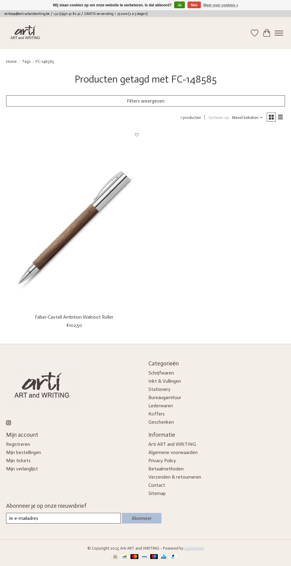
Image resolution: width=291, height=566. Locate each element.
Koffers (156, 414)
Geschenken (161, 422)
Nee (194, 5)
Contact (156, 485)
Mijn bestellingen (23, 452)
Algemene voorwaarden (173, 452)
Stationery (159, 389)
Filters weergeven (145, 101)
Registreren (18, 444)
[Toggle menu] (279, 33)
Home (11, 61)
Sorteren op (218, 117)
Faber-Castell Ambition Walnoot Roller (74, 317)
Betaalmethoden (166, 469)
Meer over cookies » (220, 5)
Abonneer (142, 518)
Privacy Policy (162, 460)
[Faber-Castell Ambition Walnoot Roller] (74, 219)
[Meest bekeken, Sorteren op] (247, 117)
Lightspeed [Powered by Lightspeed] (194, 548)
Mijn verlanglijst (22, 469)
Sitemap (157, 493)
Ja (179, 5)
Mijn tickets (18, 460)
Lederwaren (160, 405)
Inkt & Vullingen (164, 381)
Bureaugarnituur (164, 397)
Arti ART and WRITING (172, 444)
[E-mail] (63, 518)
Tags (26, 61)
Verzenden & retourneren (174, 477)
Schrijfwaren (161, 373)
